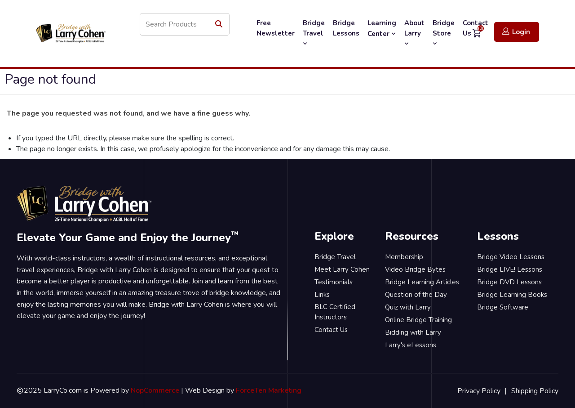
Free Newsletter (276, 28)
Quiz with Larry (408, 307)
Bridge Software (502, 307)
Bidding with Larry (413, 332)
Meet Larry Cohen (342, 269)
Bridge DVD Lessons (509, 282)
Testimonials (333, 282)
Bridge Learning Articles (422, 282)
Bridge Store (444, 32)
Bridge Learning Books (512, 294)
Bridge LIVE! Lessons (509, 269)
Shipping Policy (534, 391)
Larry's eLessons (410, 345)
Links (322, 294)
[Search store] (184, 24)
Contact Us (331, 329)
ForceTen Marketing (268, 390)
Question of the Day (416, 294)
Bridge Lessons (346, 28)
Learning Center (381, 28)
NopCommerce (155, 390)
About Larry (414, 32)
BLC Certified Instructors (334, 312)
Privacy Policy (478, 391)
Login (516, 32)
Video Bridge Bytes (415, 269)
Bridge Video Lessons (510, 256)
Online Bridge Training (418, 319)
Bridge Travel (314, 32)
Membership (404, 256)
